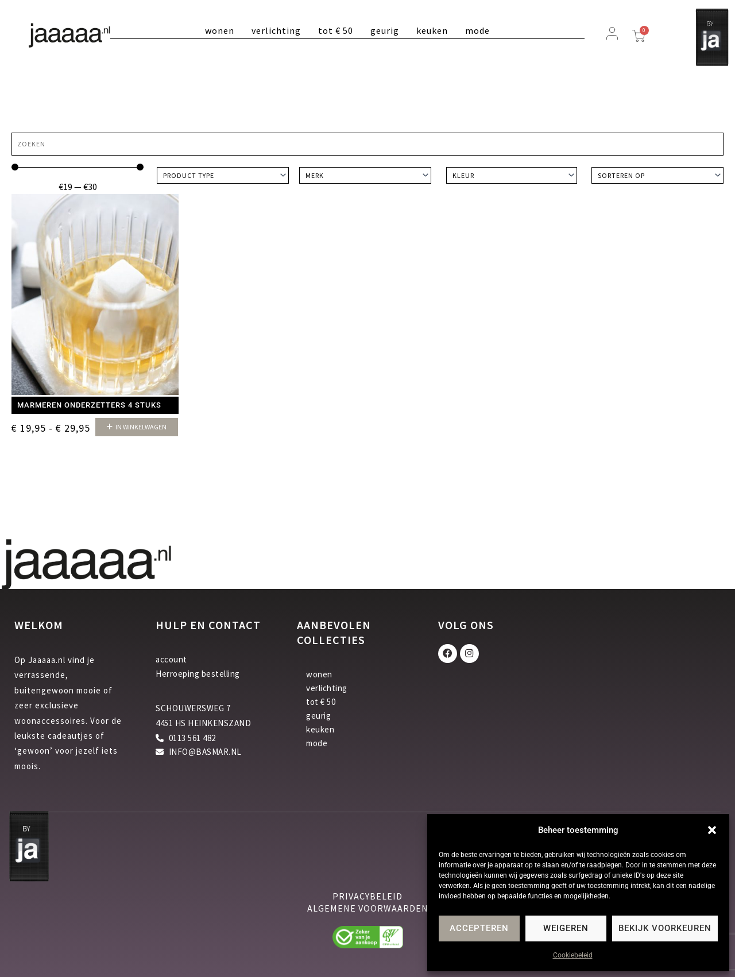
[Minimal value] (77, 167)
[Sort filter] (657, 175)
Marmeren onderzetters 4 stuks (89, 405)
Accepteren (479, 928)
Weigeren (566, 928)
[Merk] (365, 175)
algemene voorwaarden (367, 908)
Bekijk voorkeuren (664, 928)
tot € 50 (335, 30)
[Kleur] (511, 175)
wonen (219, 30)
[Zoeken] (367, 144)
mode (477, 30)
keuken (432, 30)
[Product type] (223, 175)
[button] (712, 830)
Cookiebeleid (573, 955)
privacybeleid (367, 896)
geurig (384, 30)
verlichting (276, 30)
